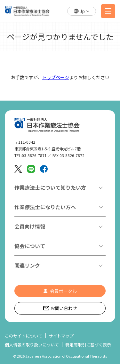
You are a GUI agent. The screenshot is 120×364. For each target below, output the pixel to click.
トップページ (55, 77)
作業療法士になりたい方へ (45, 207)
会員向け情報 (29, 226)
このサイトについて (23, 336)
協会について (29, 246)
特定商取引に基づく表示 (88, 345)
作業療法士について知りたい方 (50, 187)
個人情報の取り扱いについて (32, 345)
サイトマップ (61, 336)
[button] (81, 11)
